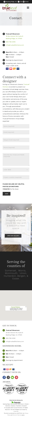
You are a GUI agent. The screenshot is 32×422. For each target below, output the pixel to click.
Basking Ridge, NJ (11, 1)
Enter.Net (16, 411)
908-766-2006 (10, 42)
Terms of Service (17, 415)
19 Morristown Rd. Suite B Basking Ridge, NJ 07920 (14, 334)
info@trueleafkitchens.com (15, 45)
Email (27, 1)
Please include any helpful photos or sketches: (14, 186)
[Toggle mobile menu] (28, 7)
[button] (16, 303)
